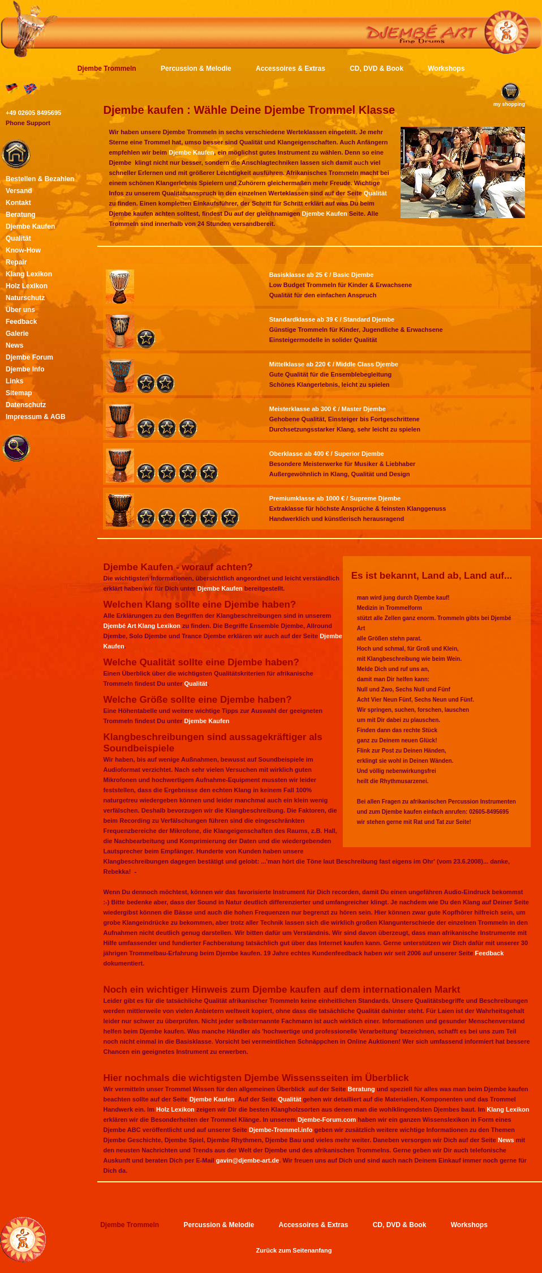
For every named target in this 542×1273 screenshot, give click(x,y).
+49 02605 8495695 (33, 112)
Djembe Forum (29, 357)
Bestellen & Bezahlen (40, 179)
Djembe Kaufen (191, 152)
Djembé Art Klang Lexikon (141, 625)
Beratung (361, 1089)
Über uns (20, 310)
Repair (16, 262)
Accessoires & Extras (290, 68)
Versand (19, 191)
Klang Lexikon (508, 1109)
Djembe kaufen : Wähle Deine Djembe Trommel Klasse (249, 110)
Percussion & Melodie (196, 68)
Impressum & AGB (36, 417)
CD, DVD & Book (376, 68)
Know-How (23, 250)
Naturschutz (25, 298)
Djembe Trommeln (107, 68)
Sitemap (19, 393)
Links (14, 381)
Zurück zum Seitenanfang (294, 1250)
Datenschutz (26, 405)
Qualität (375, 193)
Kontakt (18, 203)
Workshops (446, 68)
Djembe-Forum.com (327, 1119)
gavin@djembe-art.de (247, 1160)
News (506, 1140)
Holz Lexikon (175, 1109)
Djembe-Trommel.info (280, 1129)
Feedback (489, 953)
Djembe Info (25, 369)
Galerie (17, 334)
